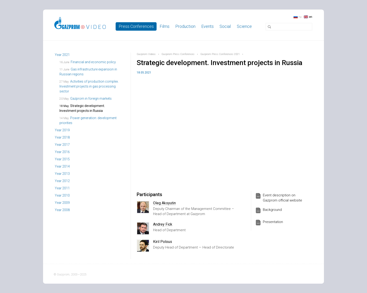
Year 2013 (62, 174)
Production (185, 26)
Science (244, 26)
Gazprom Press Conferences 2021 (220, 54)
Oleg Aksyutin (164, 203)
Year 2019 (62, 130)
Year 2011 (62, 188)
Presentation (273, 222)
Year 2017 (62, 144)
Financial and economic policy (93, 62)
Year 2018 (62, 137)
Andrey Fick (162, 224)
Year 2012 (62, 181)
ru (300, 16)
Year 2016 (62, 152)
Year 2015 (62, 159)
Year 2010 (62, 195)
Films (164, 26)
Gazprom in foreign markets (91, 98)
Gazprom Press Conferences (178, 54)
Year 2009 (62, 203)
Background (272, 210)
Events (207, 26)
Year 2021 (62, 55)
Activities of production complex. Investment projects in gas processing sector (89, 86)
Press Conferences (136, 26)
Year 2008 (62, 210)
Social (225, 26)
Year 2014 (62, 166)
